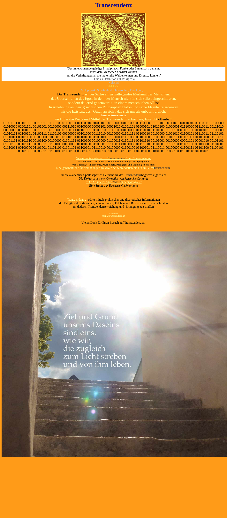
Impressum (113, 213)
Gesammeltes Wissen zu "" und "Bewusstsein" (113, 158)
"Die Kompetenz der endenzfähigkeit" (113, 182)
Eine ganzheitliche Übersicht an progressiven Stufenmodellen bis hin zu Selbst (113, 168)
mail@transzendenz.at (113, 215)
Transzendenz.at (77, 199)
